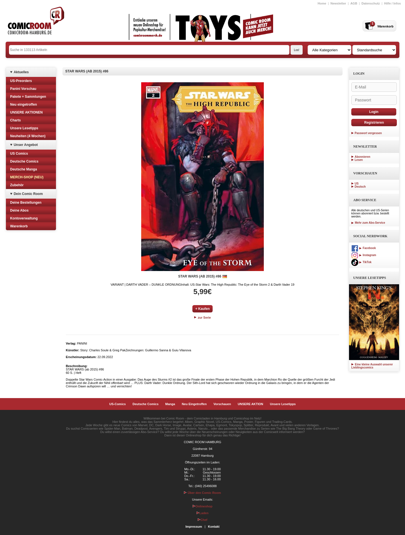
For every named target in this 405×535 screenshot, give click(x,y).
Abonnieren (362, 156)
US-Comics (117, 404)
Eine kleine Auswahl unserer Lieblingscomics (372, 366)
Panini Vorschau (23, 89)
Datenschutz (370, 3)
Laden (202, 513)
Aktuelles (21, 72)
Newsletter (338, 3)
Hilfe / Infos (392, 3)
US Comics (19, 154)
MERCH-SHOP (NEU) (26, 177)
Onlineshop (203, 506)
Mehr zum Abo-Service (368, 222)
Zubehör (17, 185)
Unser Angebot (26, 145)
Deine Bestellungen (25, 203)
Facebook (363, 248)
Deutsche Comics (24, 161)
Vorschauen (222, 404)
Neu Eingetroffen (194, 404)
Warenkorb (19, 226)
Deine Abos (19, 210)
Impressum (194, 526)
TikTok (361, 262)
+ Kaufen (202, 309)
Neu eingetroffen (23, 104)
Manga (170, 404)
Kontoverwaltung (24, 218)
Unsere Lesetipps (24, 128)
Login (374, 112)
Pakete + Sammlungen (28, 97)
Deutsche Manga (23, 169)
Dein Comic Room (28, 194)
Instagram (363, 255)
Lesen (359, 159)
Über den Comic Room (202, 492)
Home (322, 3)
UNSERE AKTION (250, 404)
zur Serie (202, 317)
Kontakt (213, 526)
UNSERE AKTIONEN (26, 112)
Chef (202, 519)
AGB (353, 3)
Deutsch (360, 186)
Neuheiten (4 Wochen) (28, 136)
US (357, 183)
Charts (15, 120)
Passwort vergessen (368, 133)
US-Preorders (21, 81)
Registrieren (374, 123)
